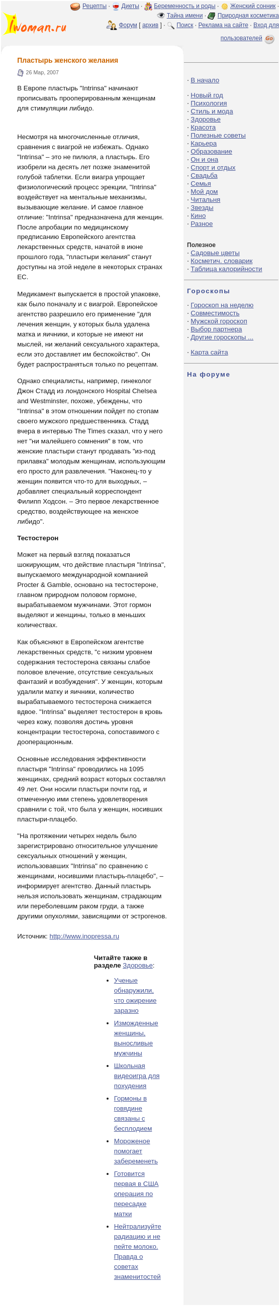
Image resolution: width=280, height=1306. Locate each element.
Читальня (205, 199)
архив (150, 25)
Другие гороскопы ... (222, 337)
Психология (209, 103)
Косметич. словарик (221, 261)
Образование (211, 151)
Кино (198, 215)
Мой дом (204, 191)
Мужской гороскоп (219, 321)
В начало (205, 80)
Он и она (204, 159)
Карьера (204, 143)
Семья (201, 183)
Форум (128, 25)
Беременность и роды (185, 6)
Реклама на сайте (223, 25)
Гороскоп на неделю (222, 305)
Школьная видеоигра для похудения (137, 1076)
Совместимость (215, 313)
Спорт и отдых (213, 167)
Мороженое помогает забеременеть (136, 1151)
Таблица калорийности (226, 269)
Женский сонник (252, 6)
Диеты (130, 6)
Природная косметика (248, 15)
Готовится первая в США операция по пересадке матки (136, 1194)
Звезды (202, 207)
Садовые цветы (215, 253)
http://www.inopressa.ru (85, 936)
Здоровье (138, 965)
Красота (203, 127)
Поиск (184, 25)
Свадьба (204, 175)
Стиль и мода (212, 111)
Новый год (207, 95)
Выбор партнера (216, 329)
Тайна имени (185, 15)
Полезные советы (218, 135)
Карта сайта (209, 352)
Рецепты (94, 6)
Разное (202, 223)
